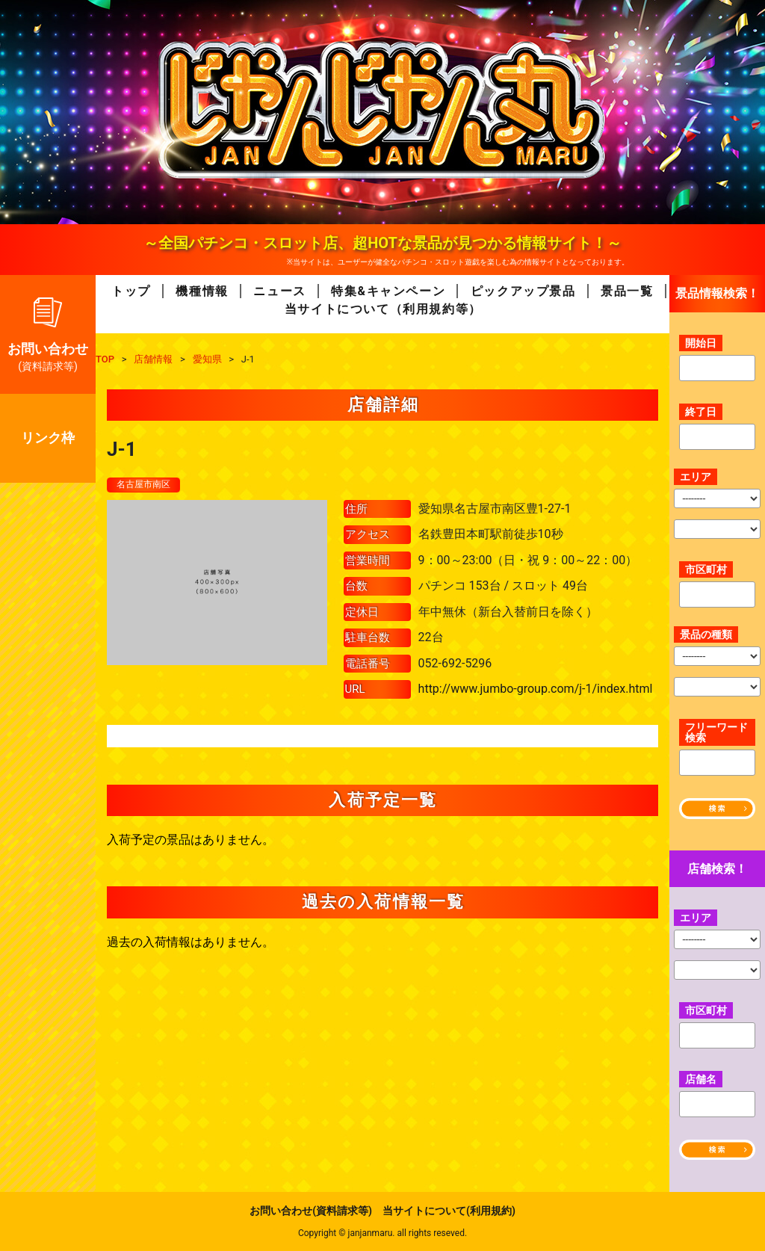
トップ (131, 291)
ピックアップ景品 (523, 291)
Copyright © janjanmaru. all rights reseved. (382, 1233)
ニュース (279, 291)
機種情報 (202, 291)
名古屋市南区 (148, 485)
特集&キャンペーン (388, 291)
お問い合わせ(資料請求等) (311, 1211)
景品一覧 (627, 291)
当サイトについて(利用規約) (448, 1211)
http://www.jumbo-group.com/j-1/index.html (535, 690)
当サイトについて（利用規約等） (383, 309)
